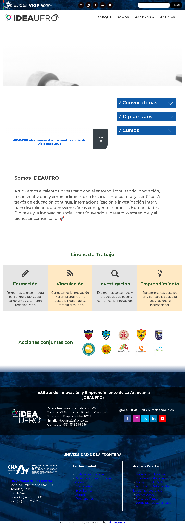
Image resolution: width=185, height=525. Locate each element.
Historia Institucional (90, 475)
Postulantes (83, 487)
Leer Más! (100, 139)
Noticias (167, 17)
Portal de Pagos (146, 499)
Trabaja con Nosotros (150, 475)
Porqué (104, 17)
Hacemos (143, 17)
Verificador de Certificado (153, 503)
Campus (81, 483)
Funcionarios (84, 499)
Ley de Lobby (144, 495)
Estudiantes (84, 491)
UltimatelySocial (116, 523)
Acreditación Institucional (93, 479)
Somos (123, 17)
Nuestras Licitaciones (150, 479)
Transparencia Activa (150, 483)
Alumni (80, 495)
